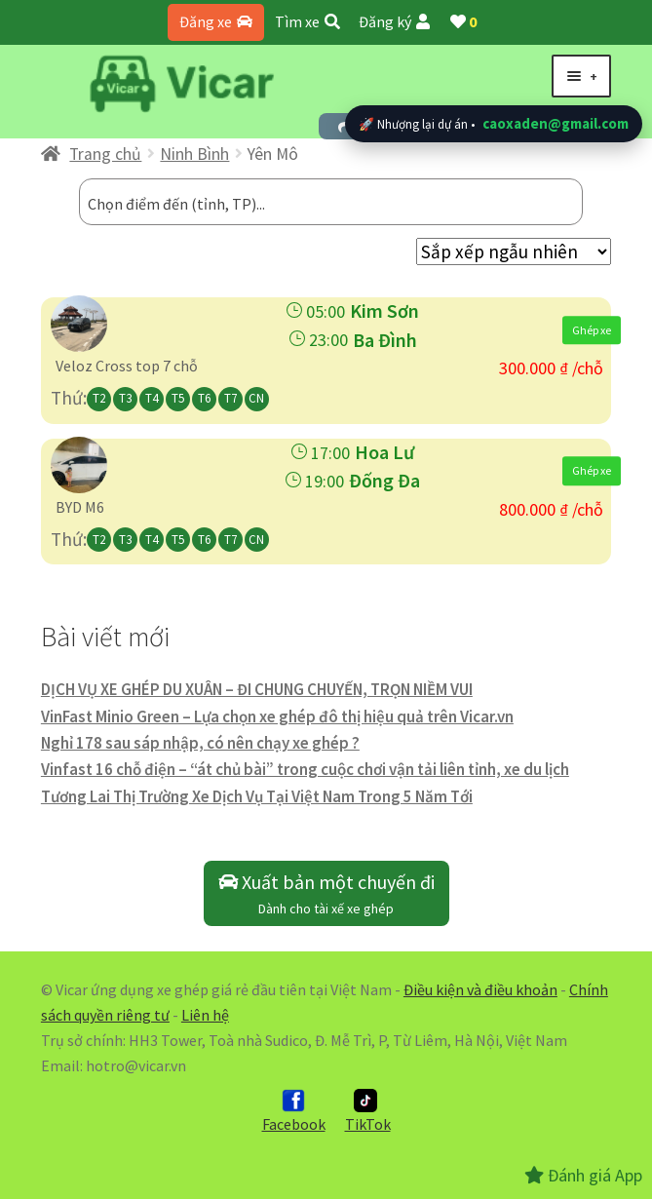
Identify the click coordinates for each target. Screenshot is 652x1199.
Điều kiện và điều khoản (480, 989)
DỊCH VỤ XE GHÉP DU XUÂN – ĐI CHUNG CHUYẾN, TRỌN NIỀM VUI (257, 689)
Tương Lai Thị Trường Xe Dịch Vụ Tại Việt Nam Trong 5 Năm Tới (257, 796)
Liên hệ (205, 1015)
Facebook (294, 1111)
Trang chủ (105, 154)
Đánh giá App (583, 1175)
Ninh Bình (194, 154)
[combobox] (331, 201)
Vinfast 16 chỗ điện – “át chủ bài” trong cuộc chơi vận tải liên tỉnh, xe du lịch (305, 769)
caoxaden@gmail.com (555, 123)
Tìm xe (307, 21)
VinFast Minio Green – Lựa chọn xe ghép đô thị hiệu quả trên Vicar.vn (277, 716)
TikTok (368, 1111)
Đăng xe (215, 21)
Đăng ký (394, 21)
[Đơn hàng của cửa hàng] (513, 251)
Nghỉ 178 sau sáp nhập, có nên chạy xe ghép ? (200, 743)
